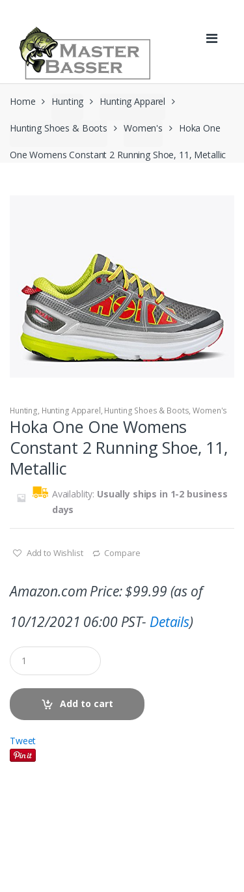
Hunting (67, 101)
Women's (143, 128)
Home (22, 101)
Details (169, 622)
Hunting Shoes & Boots (58, 128)
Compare (122, 553)
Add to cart (86, 703)
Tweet (23, 740)
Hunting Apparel (132, 101)
